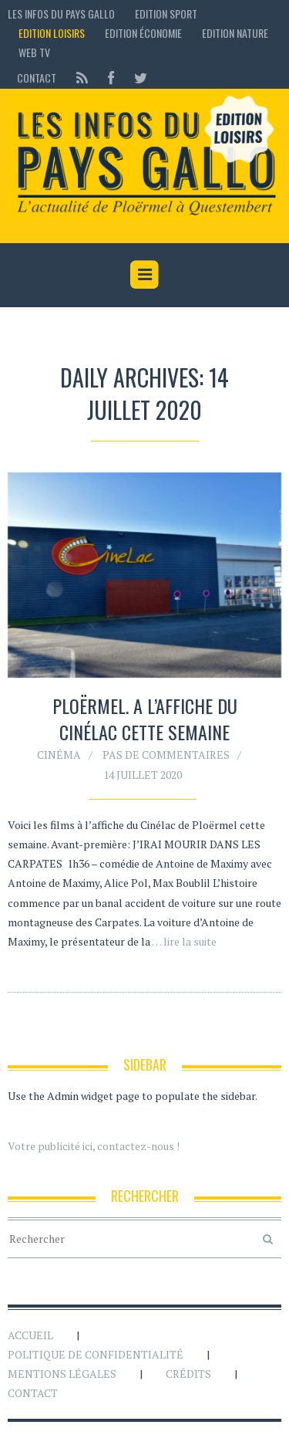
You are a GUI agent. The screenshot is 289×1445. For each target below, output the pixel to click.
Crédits (188, 1373)
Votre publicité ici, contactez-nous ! (94, 1146)
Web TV (34, 52)
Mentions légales (62, 1373)
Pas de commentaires (166, 754)
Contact (36, 77)
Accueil (30, 1335)
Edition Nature (235, 33)
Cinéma (59, 754)
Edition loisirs (51, 33)
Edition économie (143, 33)
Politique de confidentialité (95, 1354)
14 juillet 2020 (142, 774)
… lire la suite (184, 941)
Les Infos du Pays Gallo (61, 13)
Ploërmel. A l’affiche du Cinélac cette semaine (144, 719)
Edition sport (166, 13)
